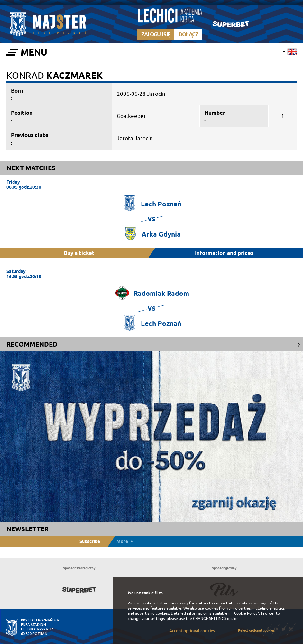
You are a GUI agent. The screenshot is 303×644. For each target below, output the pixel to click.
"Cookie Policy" (246, 613)
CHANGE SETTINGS (209, 618)
